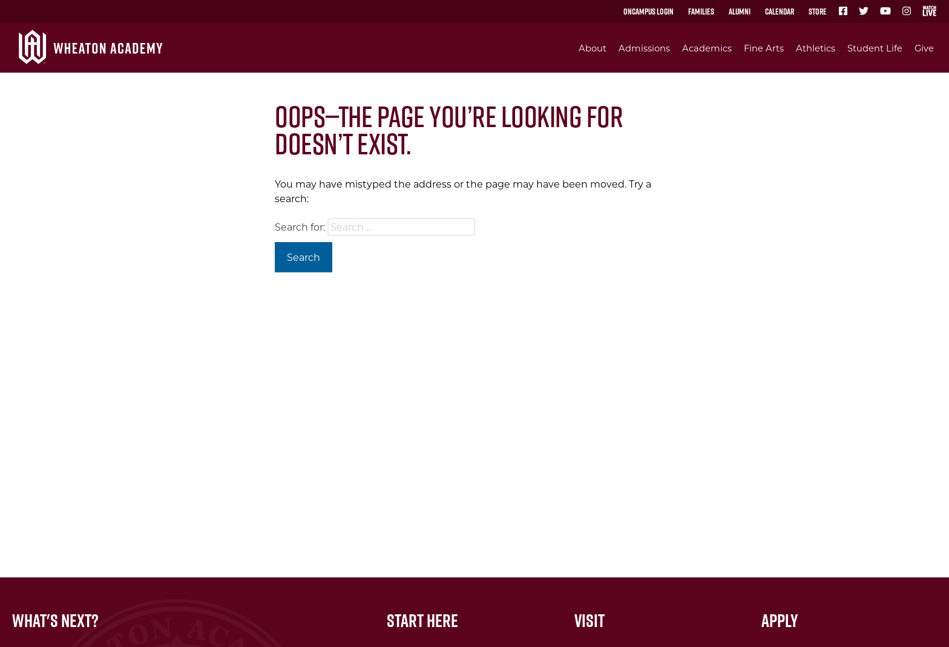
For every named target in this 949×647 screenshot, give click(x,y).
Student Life (874, 48)
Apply (779, 620)
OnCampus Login (648, 11)
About (592, 48)
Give (924, 48)
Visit (589, 620)
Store (818, 11)
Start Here (422, 620)
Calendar (779, 11)
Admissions (644, 48)
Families (701, 11)
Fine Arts (764, 48)
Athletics (815, 48)
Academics (707, 48)
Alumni (739, 11)
